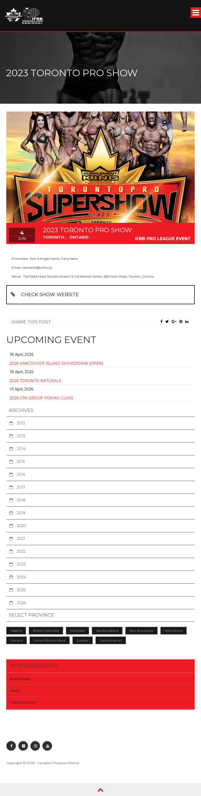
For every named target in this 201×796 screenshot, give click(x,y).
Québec (82, 640)
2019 (21, 513)
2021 (21, 538)
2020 (21, 525)
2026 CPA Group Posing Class (41, 398)
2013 (21, 436)
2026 (21, 602)
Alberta (16, 631)
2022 (21, 551)
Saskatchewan (111, 640)
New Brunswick (141, 631)
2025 (21, 590)
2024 (21, 577)
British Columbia (46, 631)
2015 (21, 461)
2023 (21, 564)
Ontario (16, 640)
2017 (21, 487)
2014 (21, 448)
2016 (21, 474)
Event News (20, 679)
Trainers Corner (23, 702)
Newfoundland (107, 631)
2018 (21, 500)
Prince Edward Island (49, 640)
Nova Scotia (173, 631)
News (15, 690)
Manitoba (77, 631)
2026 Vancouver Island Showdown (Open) (56, 363)
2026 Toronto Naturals (35, 380)
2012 (21, 423)
